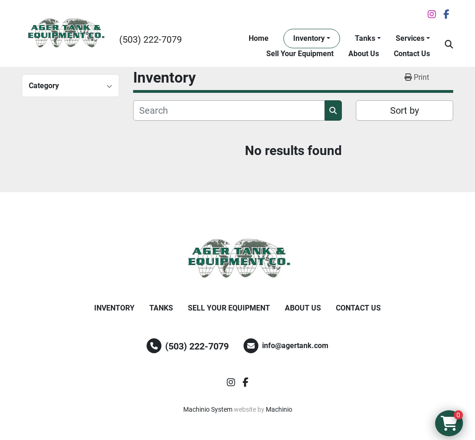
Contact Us (412, 53)
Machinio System (207, 409)
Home (259, 38)
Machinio (279, 409)
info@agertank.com (295, 345)
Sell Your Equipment (300, 53)
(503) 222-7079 (150, 39)
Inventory (309, 38)
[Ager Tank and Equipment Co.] (237, 259)
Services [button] (410, 38)
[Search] (229, 110)
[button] (311, 38)
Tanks (365, 38)
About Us (363, 53)
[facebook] (446, 14)
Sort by (404, 110)
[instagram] (432, 14)
